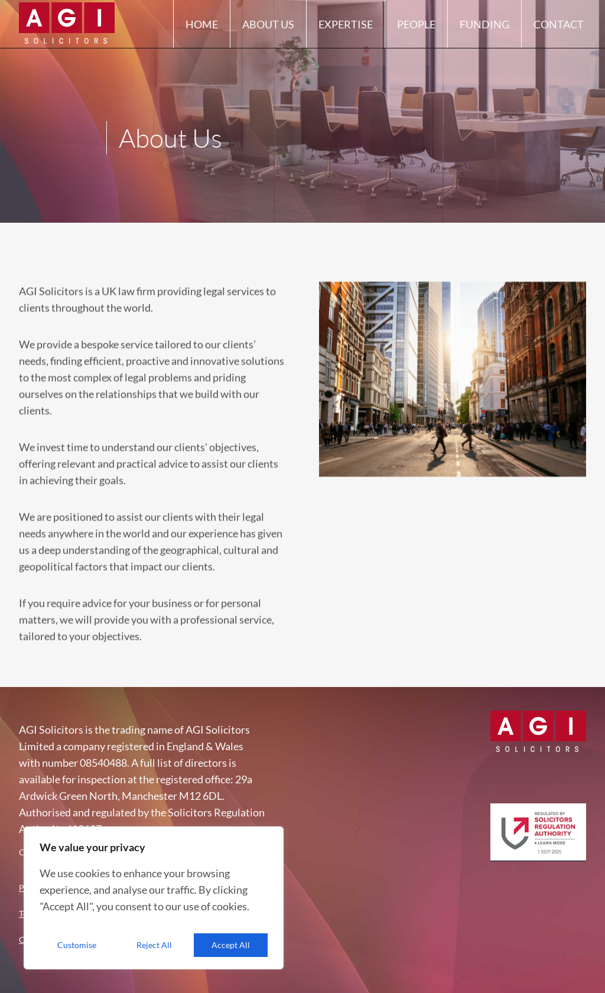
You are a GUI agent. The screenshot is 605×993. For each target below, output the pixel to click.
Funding (484, 30)
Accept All (231, 945)
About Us (268, 30)
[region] (154, 897)
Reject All (154, 945)
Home (202, 30)
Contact (559, 30)
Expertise (345, 30)
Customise (76, 945)
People (416, 30)
